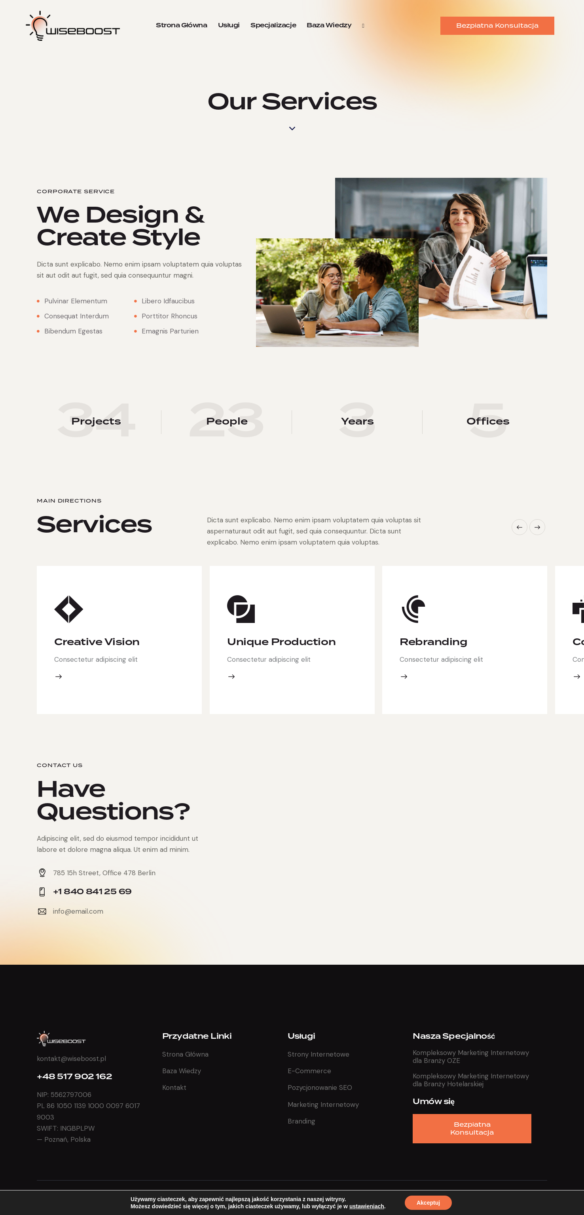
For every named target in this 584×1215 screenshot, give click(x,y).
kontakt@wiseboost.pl (71, 1058)
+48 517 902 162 (74, 1077)
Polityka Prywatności (511, 1197)
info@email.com (78, 911)
